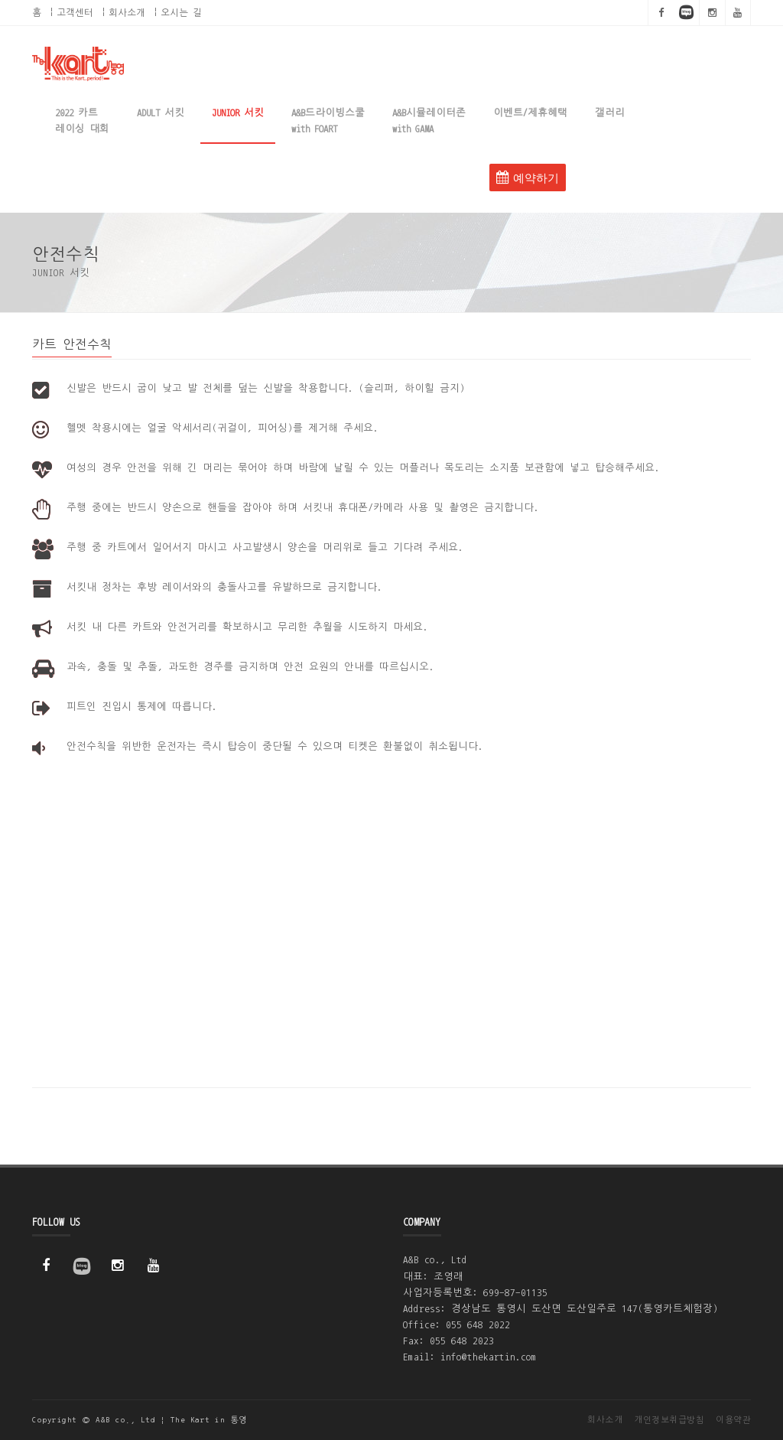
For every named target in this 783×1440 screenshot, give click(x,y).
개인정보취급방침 (669, 1420)
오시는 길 (181, 12)
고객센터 (75, 12)
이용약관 (733, 1420)
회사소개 (127, 12)
